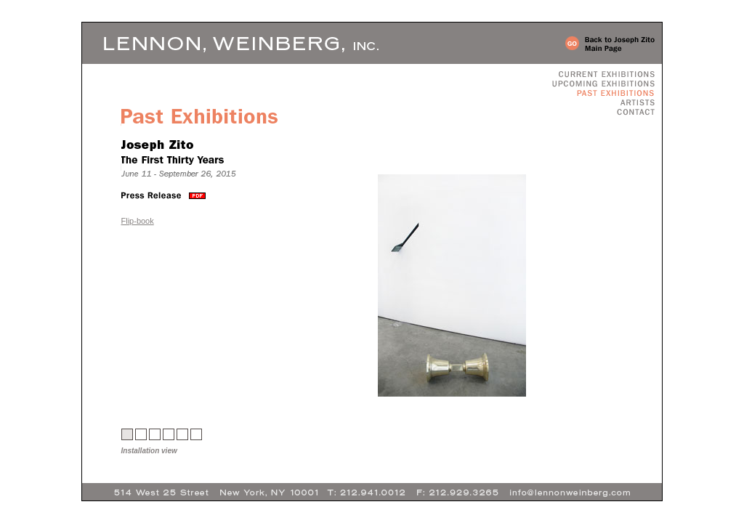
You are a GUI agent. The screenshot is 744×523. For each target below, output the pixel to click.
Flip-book (137, 220)
